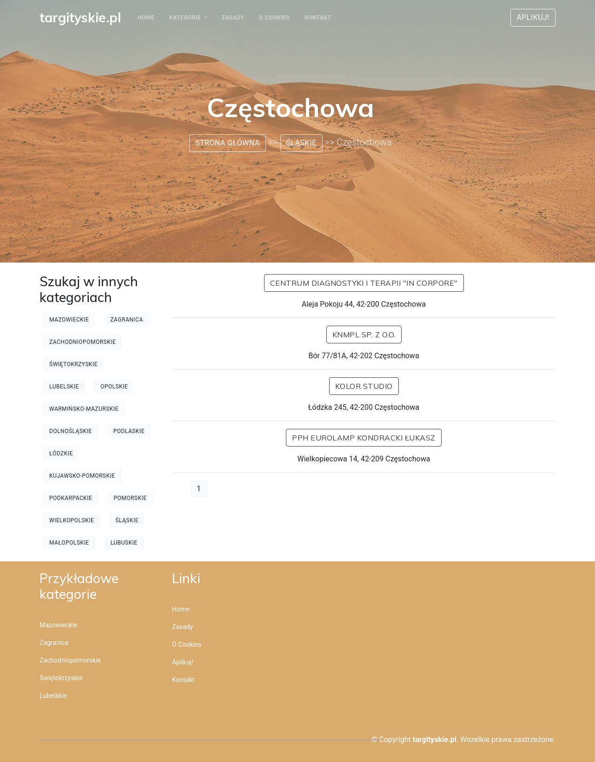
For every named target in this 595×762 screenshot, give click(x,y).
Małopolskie (69, 542)
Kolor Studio (364, 386)
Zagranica (126, 319)
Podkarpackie (70, 498)
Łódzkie (61, 453)
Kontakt (317, 17)
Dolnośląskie (70, 431)
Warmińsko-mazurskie (84, 409)
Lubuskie (124, 542)
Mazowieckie (69, 319)
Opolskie (114, 386)
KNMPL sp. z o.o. (364, 334)
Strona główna (227, 142)
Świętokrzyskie (73, 364)
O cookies (274, 17)
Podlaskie (129, 431)
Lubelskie (64, 386)
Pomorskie (129, 498)
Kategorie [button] (186, 17)
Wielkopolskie (71, 520)
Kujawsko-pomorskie (82, 476)
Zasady (233, 17)
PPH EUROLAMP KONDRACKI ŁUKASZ (364, 437)
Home (146, 17)
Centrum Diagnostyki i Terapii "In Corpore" (364, 283)
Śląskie (301, 142)
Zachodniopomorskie (82, 342)
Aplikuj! (532, 17)
